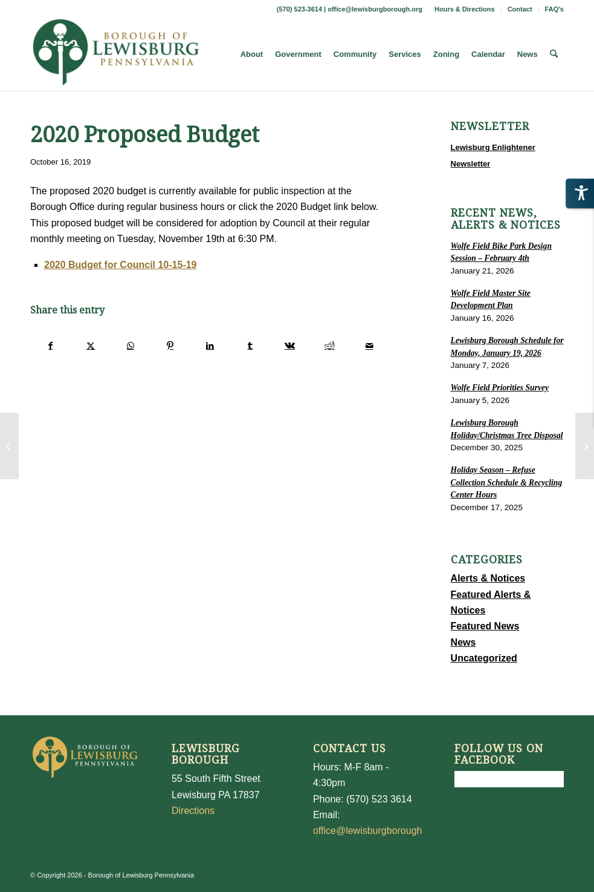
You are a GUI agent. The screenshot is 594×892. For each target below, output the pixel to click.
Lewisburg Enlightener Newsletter (493, 155)
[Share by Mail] (369, 345)
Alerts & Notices (488, 578)
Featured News (485, 626)
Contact (520, 9)
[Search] (554, 54)
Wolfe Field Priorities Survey (500, 387)
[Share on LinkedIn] (210, 345)
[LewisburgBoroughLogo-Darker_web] (116, 54)
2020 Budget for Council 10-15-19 (120, 265)
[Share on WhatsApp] (130, 345)
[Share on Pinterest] (170, 345)
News (463, 642)
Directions (193, 810)
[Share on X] (91, 345)
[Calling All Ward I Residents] (9, 446)
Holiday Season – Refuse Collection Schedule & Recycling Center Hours (507, 482)
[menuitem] (465, 9)
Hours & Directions (464, 9)
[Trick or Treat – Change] (584, 446)
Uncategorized (484, 658)
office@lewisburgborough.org (375, 9)
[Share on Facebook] (51, 345)
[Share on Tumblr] (250, 345)
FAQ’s (554, 9)
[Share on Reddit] (329, 345)
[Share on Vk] (289, 345)
